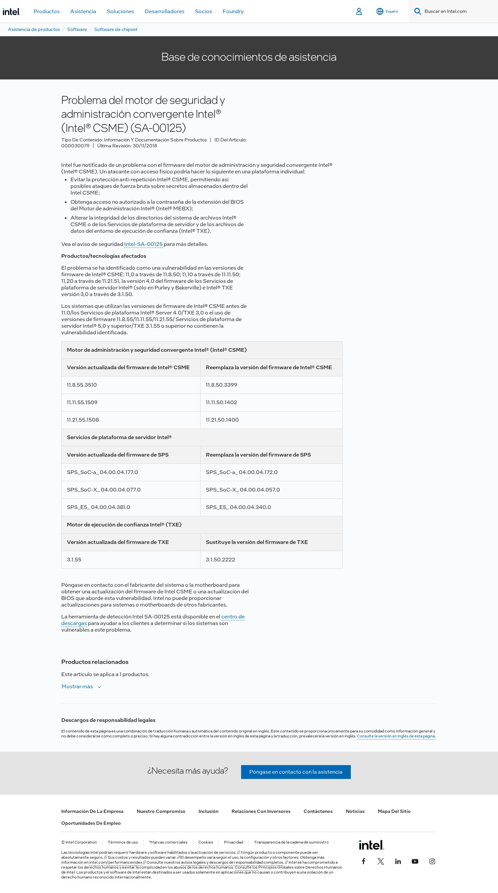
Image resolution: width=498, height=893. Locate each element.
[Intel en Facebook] (363, 860)
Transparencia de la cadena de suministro (291, 842)
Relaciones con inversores (261, 811)
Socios (203, 11)
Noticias (355, 811)
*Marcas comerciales (168, 842)
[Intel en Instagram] (432, 860)
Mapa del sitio (394, 811)
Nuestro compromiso (161, 811)
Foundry (233, 11)
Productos (47, 11)
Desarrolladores (164, 11)
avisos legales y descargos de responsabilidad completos (232, 862)
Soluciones (120, 11)
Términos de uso (123, 842)
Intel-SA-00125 (143, 244)
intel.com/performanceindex (115, 862)
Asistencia (83, 11)
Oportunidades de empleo (91, 823)
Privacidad (233, 842)
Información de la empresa (92, 811)
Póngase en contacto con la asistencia (296, 771)
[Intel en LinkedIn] (397, 860)
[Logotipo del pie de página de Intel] (371, 845)
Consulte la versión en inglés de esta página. (396, 736)
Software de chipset (115, 29)
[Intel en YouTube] (415, 860)
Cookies (205, 842)
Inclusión (208, 811)
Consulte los (246, 867)
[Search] (416, 11)
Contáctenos (318, 811)
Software (77, 29)
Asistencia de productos (34, 29)
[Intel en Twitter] (380, 860)
